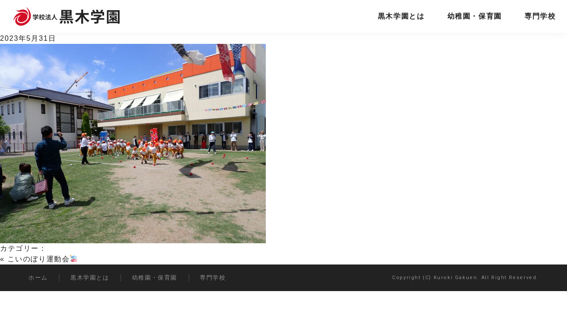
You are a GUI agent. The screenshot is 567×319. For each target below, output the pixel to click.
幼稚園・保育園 (474, 16)
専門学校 (539, 16)
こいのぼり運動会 (43, 259)
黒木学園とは (401, 16)
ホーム (38, 277)
